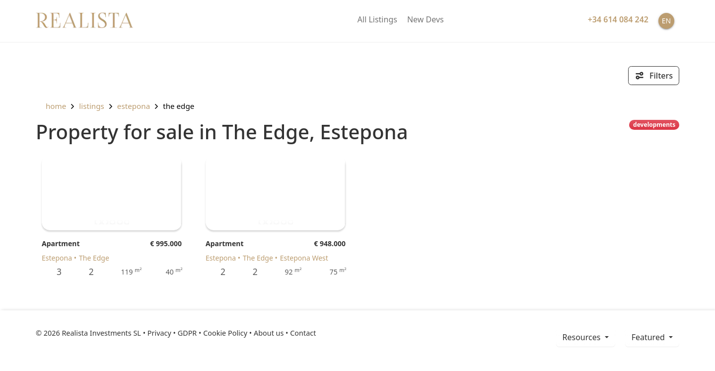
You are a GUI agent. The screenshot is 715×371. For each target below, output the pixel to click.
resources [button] (583, 337)
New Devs (425, 19)
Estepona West (304, 258)
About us (269, 333)
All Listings (377, 19)
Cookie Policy (225, 333)
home (51, 106)
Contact (303, 333)
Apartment (60, 243)
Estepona (133, 106)
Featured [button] (649, 337)
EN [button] (666, 20)
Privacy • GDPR (172, 333)
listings (91, 106)
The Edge (178, 106)
